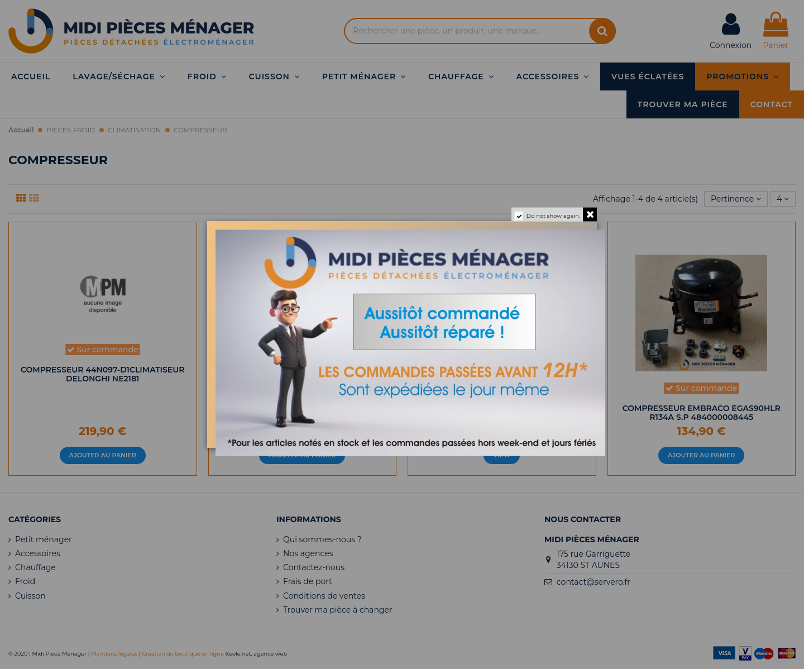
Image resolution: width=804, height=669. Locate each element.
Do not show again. (553, 215)
